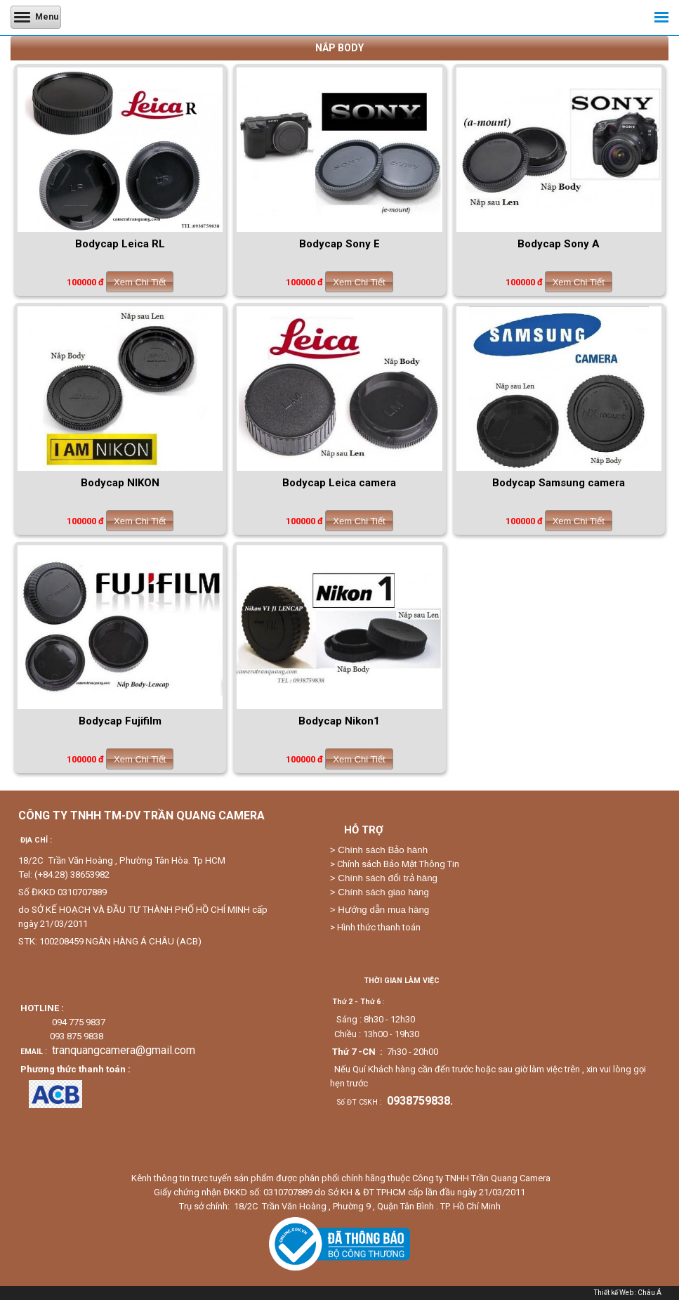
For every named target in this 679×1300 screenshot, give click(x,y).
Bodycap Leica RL (120, 244)
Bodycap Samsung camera (558, 482)
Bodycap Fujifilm (120, 721)
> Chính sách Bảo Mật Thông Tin (394, 864)
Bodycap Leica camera (339, 482)
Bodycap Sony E (339, 244)
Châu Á (649, 1292)
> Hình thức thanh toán (375, 927)
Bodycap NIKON (120, 482)
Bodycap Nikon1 (339, 721)
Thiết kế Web (613, 1292)
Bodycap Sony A (559, 244)
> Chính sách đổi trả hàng (383, 878)
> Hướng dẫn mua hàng (379, 909)
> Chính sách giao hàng (379, 892)
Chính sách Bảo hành (383, 850)
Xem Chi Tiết (140, 282)
